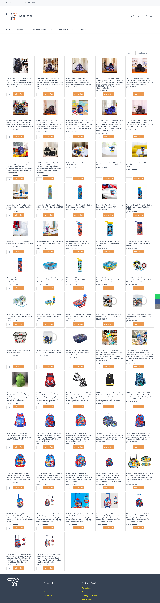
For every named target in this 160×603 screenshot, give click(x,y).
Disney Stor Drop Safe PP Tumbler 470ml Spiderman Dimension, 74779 (19, 238)
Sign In (132, 14)
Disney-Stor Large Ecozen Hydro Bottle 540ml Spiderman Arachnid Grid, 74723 (18, 275)
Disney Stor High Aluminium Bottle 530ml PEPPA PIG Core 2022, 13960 (49, 202)
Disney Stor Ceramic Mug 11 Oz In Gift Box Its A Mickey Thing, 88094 (108, 311)
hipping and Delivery (90, 591)
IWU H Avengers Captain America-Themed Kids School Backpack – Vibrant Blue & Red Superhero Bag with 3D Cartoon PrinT (18, 432)
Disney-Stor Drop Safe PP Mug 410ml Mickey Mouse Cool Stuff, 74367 (109, 159)
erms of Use (87, 584)
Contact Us (48, 591)
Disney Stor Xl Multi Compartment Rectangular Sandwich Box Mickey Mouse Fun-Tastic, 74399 (108, 275)
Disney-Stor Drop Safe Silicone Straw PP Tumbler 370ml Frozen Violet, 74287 (49, 239)
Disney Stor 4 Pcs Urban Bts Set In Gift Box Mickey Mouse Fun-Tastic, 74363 (48, 312)
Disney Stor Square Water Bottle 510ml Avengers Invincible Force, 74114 (138, 239)
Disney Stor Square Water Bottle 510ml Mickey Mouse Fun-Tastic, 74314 (108, 239)
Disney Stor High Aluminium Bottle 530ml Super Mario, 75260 (79, 202)
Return (84, 588)
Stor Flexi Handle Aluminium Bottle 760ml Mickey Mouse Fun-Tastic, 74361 (139, 203)
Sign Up (139, 14)
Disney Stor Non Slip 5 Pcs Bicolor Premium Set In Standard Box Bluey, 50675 (19, 312)
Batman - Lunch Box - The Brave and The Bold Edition (79, 159)
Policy (89, 588)
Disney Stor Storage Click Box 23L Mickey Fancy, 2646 (18, 347)
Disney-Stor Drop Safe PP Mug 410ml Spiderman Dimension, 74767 (109, 202)
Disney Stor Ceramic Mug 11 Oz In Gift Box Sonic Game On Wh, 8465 (48, 347)
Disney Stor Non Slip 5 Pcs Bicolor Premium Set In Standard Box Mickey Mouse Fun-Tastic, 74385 (139, 275)
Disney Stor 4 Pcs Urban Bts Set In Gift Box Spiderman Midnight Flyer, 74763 (79, 312)
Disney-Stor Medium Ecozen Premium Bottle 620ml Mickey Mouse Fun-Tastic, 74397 (80, 275)
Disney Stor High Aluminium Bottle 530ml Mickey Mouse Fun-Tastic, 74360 (19, 203)
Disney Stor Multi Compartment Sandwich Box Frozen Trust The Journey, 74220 (77, 348)
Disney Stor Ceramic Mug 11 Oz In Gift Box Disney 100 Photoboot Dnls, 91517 (139, 312)
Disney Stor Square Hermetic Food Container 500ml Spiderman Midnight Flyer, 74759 (50, 275)
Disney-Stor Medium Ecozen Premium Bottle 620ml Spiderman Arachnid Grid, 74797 (78, 239)
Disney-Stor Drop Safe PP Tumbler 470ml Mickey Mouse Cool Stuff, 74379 (138, 160)
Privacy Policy (87, 595)
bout (46, 588)
